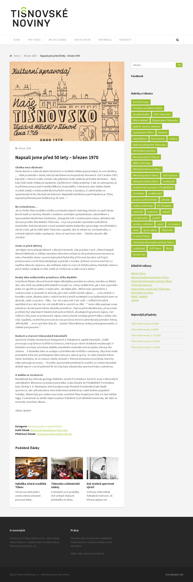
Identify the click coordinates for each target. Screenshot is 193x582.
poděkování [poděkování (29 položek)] (155, 193)
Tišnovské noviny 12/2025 (145, 341)
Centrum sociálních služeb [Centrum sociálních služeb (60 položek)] (147, 108)
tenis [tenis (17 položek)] (136, 230)
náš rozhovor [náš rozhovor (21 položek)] (170, 175)
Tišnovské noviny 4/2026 (145, 323)
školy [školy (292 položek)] (169, 248)
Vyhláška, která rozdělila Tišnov (30, 485)
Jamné (135, 300)
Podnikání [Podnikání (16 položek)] (138, 193)
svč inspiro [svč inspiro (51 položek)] (174, 224)
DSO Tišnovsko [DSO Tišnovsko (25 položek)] (162, 114)
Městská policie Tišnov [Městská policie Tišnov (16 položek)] (145, 175)
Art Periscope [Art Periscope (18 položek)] (141, 102)
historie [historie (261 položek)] (162, 132)
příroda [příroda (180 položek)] (165, 199)
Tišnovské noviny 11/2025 (145, 347)
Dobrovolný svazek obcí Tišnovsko (150, 289)
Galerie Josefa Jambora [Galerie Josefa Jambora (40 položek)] (146, 126)
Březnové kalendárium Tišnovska (49, 430)
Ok (179, 64)
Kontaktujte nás (174, 574)
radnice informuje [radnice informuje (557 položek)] (143, 205)
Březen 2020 (25, 148)
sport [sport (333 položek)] (160, 224)
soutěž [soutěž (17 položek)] (156, 218)
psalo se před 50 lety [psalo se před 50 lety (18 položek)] (145, 199)
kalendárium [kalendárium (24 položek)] (140, 138)
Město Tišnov (138, 273)
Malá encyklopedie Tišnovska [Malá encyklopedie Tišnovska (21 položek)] (149, 144)
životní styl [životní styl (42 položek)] (139, 254)
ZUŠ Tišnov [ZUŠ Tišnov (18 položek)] (155, 248)
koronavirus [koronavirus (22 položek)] (158, 138)
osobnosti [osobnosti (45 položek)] (169, 181)
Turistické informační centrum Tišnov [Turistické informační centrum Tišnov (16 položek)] (153, 242)
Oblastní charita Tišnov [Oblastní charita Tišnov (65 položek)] (146, 181)
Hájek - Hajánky (139, 296)
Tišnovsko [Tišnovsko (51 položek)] (167, 230)
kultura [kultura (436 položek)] (173, 138)
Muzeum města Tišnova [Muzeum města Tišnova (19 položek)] (146, 157)
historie (32, 426)
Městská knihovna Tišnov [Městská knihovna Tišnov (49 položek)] (147, 169)
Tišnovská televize (141, 285)
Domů (16, 39)
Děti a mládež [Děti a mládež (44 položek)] (140, 120)
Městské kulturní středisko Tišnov (150, 277)
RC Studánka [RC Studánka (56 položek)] (164, 205)
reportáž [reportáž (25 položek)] (138, 211)
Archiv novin (82, 39)
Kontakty (125, 39)
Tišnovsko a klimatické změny (65, 485)
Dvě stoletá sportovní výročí (100, 485)
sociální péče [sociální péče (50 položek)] (140, 218)
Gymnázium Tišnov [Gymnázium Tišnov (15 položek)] (143, 132)
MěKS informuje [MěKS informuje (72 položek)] (142, 163)
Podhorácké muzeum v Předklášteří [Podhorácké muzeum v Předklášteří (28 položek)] (153, 187)
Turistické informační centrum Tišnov (151, 281)
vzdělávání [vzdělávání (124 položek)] (139, 248)
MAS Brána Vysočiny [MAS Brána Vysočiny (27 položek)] (144, 150)
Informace (105, 39)
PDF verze (34, 39)
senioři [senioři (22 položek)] (166, 211)
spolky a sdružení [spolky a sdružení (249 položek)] (143, 224)
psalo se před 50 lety (50, 426)
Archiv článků (58, 39)
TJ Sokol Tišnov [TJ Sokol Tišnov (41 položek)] (141, 236)
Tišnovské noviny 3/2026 (145, 329)
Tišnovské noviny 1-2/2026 (146, 335)
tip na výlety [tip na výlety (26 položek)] (150, 230)
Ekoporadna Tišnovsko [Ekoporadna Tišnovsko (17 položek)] (165, 120)
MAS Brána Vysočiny (142, 292)
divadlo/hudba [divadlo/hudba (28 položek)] (141, 114)
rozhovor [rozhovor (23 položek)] (152, 211)
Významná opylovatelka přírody (54, 434)
